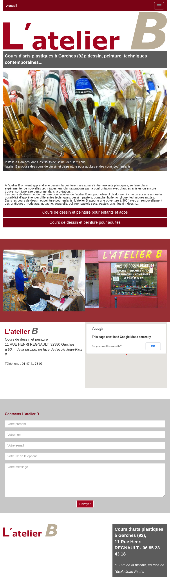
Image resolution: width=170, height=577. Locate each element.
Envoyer (84, 504)
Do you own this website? (107, 346)
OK (153, 346)
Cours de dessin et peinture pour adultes (85, 222)
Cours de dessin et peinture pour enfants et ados (85, 212)
